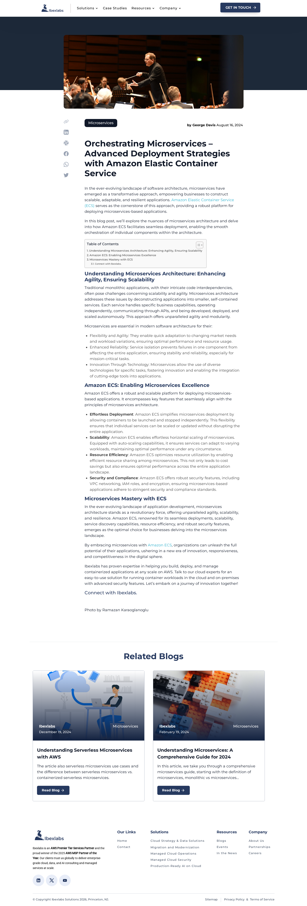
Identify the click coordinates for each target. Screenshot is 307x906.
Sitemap (211, 899)
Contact (123, 847)
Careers (255, 853)
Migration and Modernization (175, 847)
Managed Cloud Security (171, 860)
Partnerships (259, 847)
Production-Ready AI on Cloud (176, 866)
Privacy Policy (234, 899)
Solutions (85, 8)
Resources (141, 8)
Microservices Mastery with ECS (111, 259)
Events (222, 847)
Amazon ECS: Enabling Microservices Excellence (123, 255)
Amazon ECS (160, 545)
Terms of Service (262, 899)
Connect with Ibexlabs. (108, 263)
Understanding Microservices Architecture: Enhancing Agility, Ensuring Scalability (145, 250)
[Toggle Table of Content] (197, 244)
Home (122, 841)
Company (168, 8)
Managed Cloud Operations (173, 853)
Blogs (221, 841)
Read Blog (53, 790)
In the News (227, 853)
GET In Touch (238, 8)
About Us (256, 841)
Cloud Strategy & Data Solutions (177, 841)
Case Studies (115, 8)
